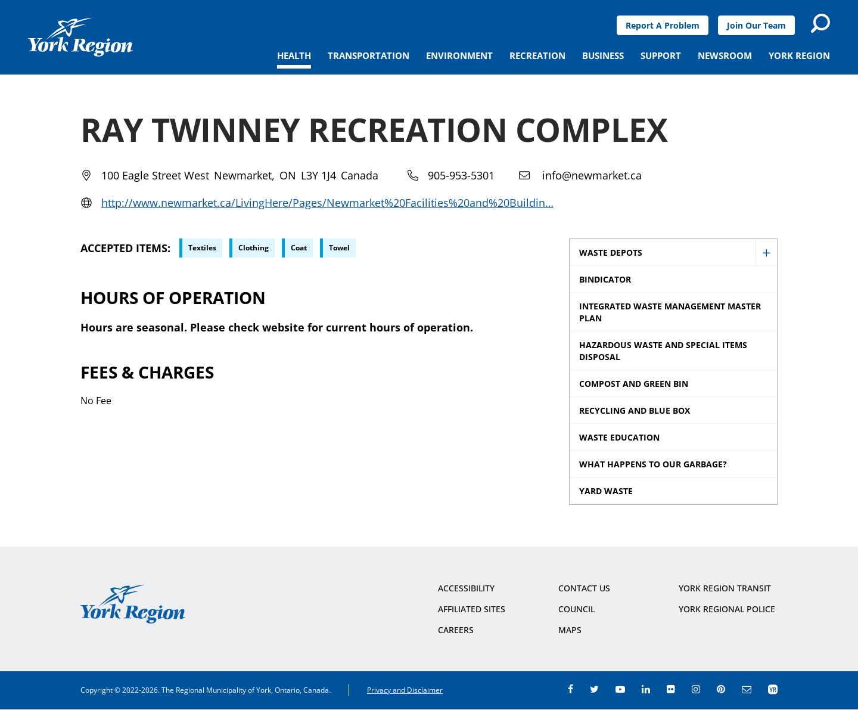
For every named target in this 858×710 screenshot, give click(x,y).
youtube (620, 689)
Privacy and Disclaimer (405, 690)
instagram (696, 689)
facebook (570, 689)
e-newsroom (746, 689)
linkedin (646, 689)
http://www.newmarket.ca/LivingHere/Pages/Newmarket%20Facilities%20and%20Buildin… (327, 203)
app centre (773, 689)
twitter (594, 689)
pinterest (721, 689)
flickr (671, 689)
